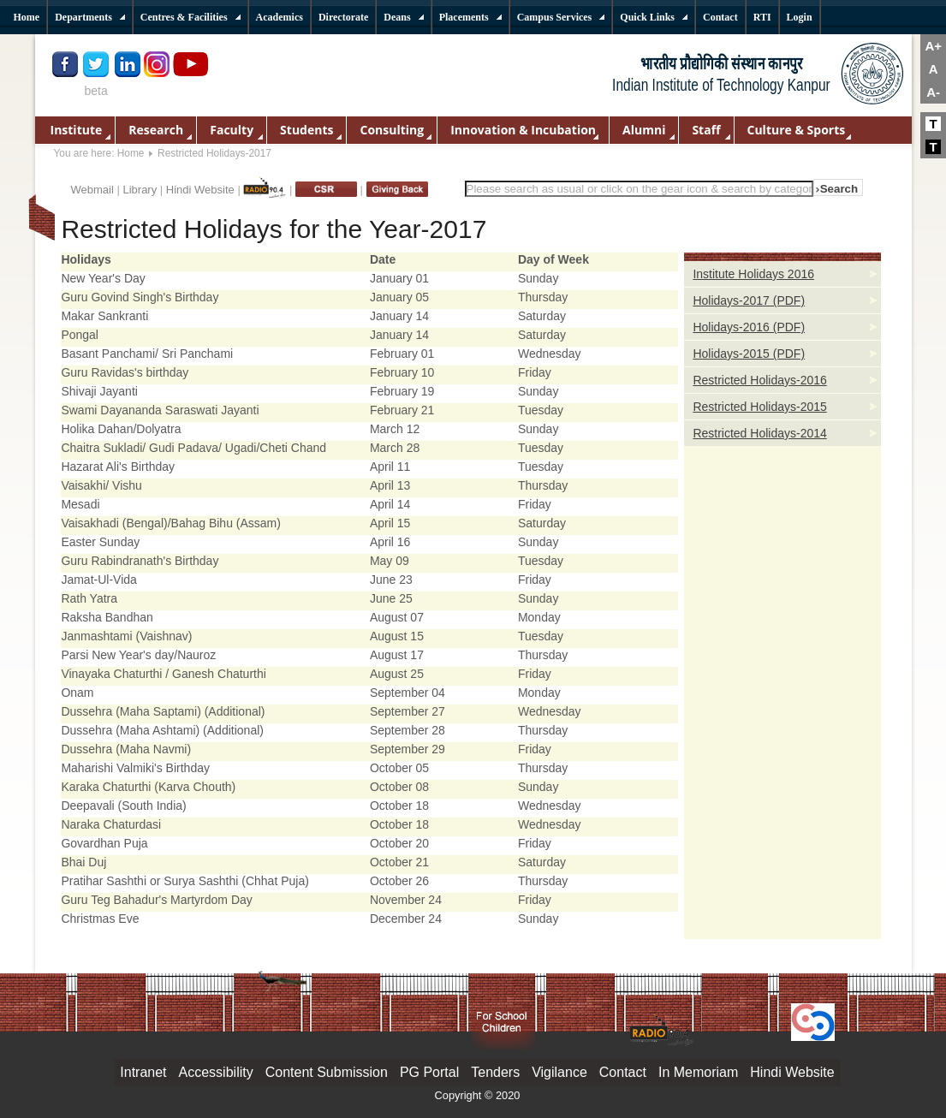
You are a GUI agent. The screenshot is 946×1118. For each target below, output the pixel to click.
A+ (933, 46)
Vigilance (559, 1072)
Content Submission (326, 1072)
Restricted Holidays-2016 (759, 380)
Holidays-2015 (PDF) (749, 353)
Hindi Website (200, 189)
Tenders (495, 1072)
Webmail (92, 189)
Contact (622, 1072)
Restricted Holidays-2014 (759, 433)
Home (131, 153)
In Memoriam (698, 1072)
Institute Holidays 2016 (753, 274)
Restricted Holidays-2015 (759, 406)
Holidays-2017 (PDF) (749, 300)
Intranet (143, 1072)
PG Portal (429, 1072)
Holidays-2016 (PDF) (749, 327)
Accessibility (216, 1072)
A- (933, 92)
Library (139, 189)
